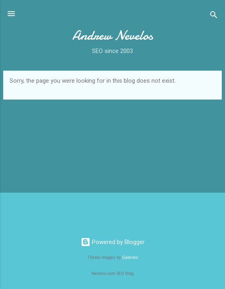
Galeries (130, 257)
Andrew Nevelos (112, 35)
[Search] (214, 16)
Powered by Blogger (113, 242)
